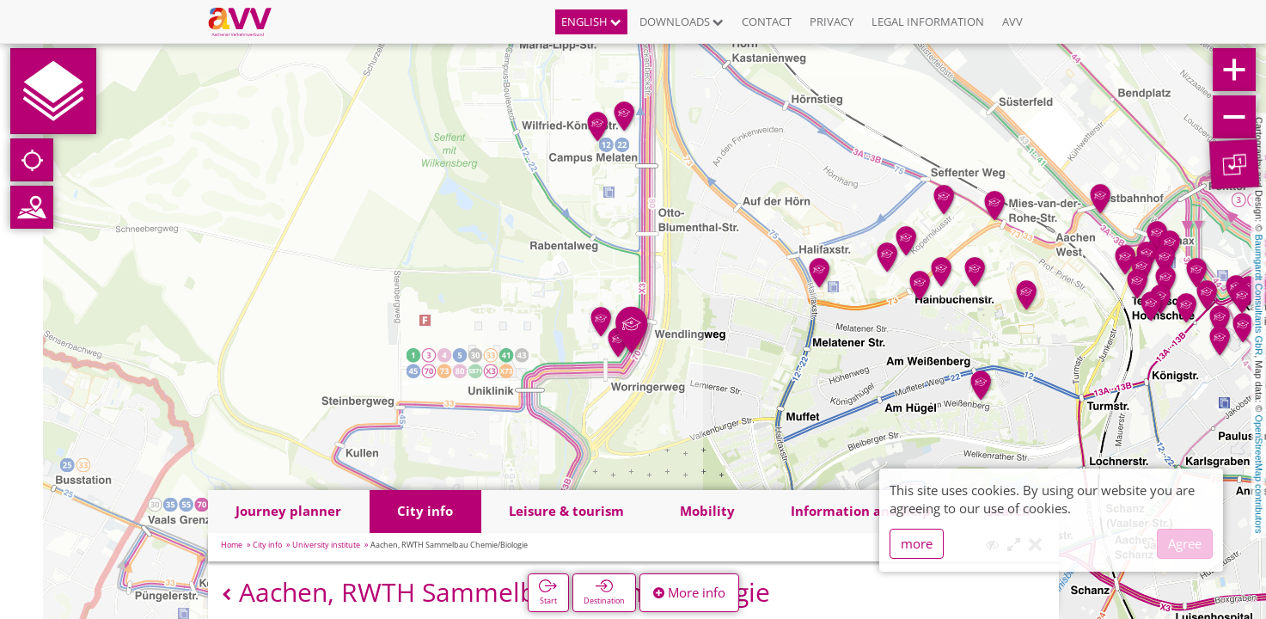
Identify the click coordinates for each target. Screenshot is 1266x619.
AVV (1012, 21)
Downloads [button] (681, 21)
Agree (1185, 543)
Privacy (831, 21)
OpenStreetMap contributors (1259, 473)
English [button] (591, 21)
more (917, 543)
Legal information (928, 21)
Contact (767, 21)
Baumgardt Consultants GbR (1259, 295)
